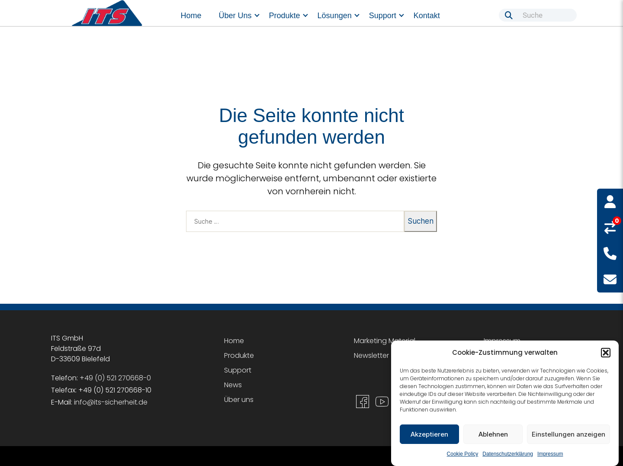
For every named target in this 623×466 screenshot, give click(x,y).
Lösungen (335, 15)
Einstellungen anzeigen (568, 434)
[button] (605, 352)
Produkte (284, 15)
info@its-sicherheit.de (111, 402)
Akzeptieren (429, 434)
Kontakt (427, 15)
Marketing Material (384, 341)
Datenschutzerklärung (507, 454)
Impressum (550, 454)
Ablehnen (493, 434)
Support (382, 15)
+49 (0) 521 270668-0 (115, 378)
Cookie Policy (462, 454)
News (233, 385)
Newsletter (371, 355)
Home (191, 15)
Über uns (235, 15)
